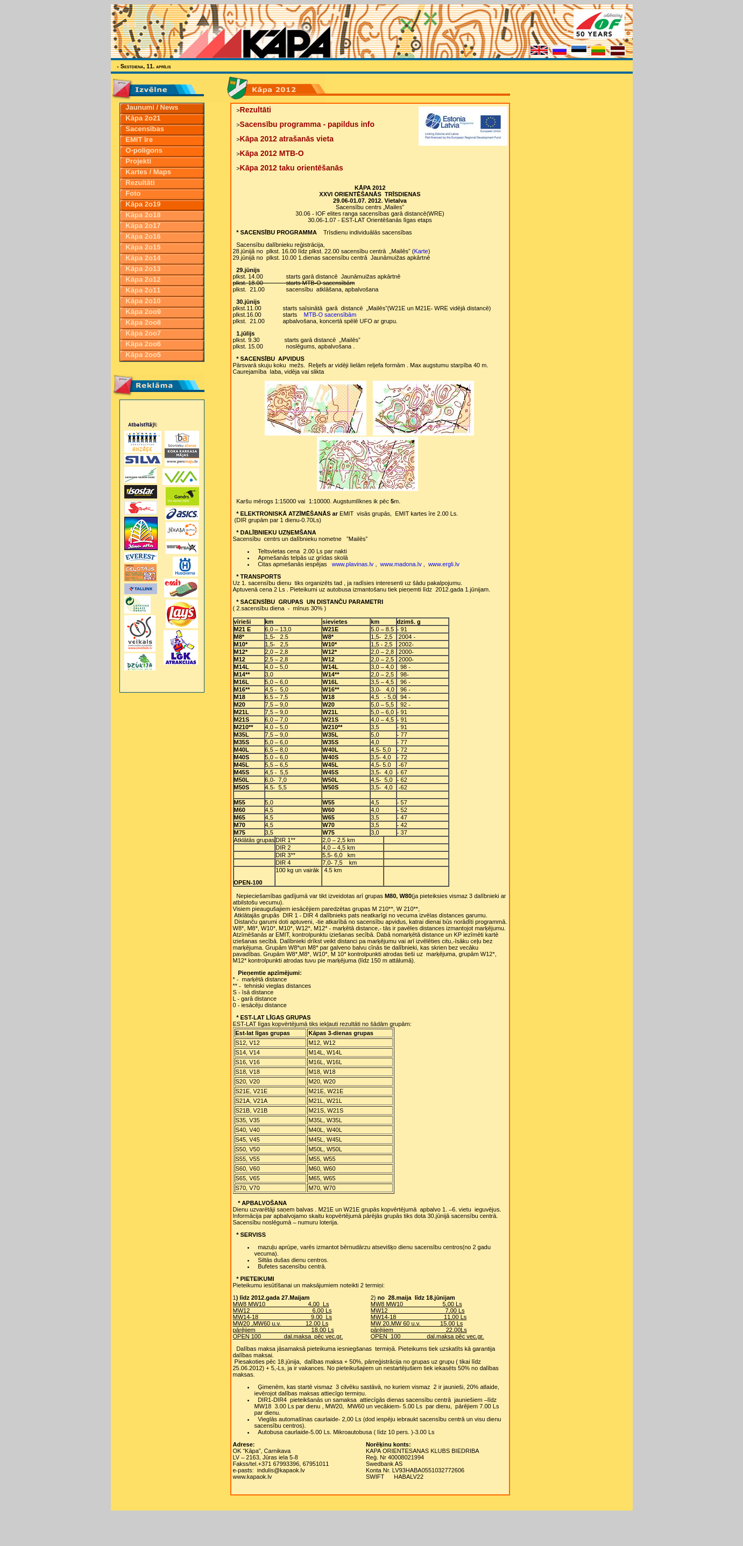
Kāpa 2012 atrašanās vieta (287, 138)
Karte (421, 251)
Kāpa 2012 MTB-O (272, 153)
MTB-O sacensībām (330, 314)
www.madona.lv (401, 564)
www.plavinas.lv (353, 564)
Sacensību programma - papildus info (307, 124)
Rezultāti (255, 109)
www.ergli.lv (443, 564)
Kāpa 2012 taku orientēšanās (291, 167)
